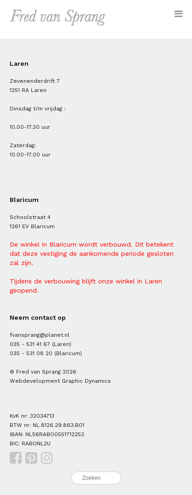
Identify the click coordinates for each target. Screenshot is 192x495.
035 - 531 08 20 (31, 353)
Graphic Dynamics (86, 381)
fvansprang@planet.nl (40, 335)
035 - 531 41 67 (30, 344)
